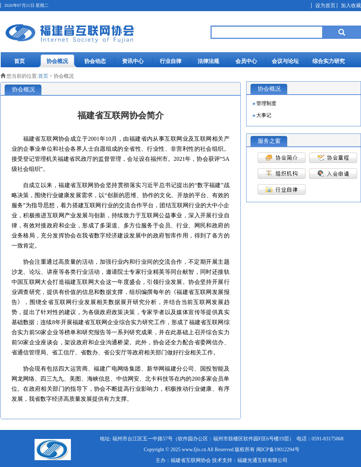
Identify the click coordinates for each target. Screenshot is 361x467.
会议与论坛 (285, 61)
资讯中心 (133, 61)
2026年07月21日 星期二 (26, 5)
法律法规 (208, 61)
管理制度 (266, 103)
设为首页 (325, 5)
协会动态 (95, 61)
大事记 (263, 115)
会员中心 (246, 61)
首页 (19, 61)
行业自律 (170, 61)
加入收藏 (351, 5)
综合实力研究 (328, 61)
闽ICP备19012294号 (277, 449)
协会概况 (57, 61)
